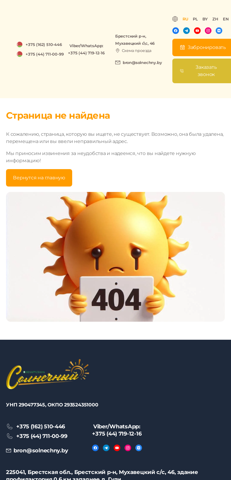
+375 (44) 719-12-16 (86, 52)
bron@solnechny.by (142, 62)
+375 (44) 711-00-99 (44, 54)
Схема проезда (137, 50)
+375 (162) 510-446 (44, 44)
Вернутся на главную (39, 178)
